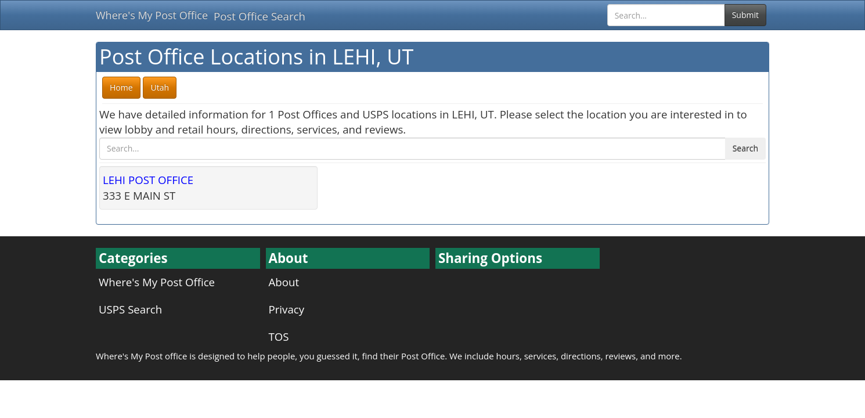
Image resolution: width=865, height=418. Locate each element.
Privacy (287, 309)
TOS (279, 336)
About (284, 282)
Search (745, 148)
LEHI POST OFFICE (148, 179)
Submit (745, 14)
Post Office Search (259, 16)
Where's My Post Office (152, 15)
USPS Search (130, 309)
